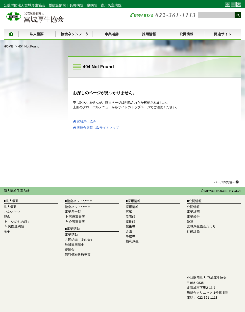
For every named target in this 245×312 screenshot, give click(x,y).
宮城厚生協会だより (201, 226)
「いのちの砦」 (19, 221)
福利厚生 (132, 241)
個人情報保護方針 (16, 191)
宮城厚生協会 (84, 121)
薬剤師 (130, 221)
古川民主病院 (111, 5)
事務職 (130, 236)
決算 (190, 221)
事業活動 (71, 235)
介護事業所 (77, 221)
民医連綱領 (16, 226)
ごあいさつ (12, 212)
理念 (7, 217)
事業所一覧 (73, 212)
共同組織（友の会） (79, 240)
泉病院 (92, 5)
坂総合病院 (57, 5)
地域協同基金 (74, 244)
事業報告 (193, 217)
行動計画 (193, 231)
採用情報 (132, 207)
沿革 (7, 231)
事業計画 (193, 212)
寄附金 (69, 249)
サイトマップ (107, 128)
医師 (129, 212)
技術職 (130, 226)
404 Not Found (28, 46)
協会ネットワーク (78, 207)
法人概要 (10, 207)
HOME (8, 46)
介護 (129, 231)
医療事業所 (77, 217)
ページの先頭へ (226, 182)
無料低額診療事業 (78, 254)
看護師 (130, 217)
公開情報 (193, 207)
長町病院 (76, 5)
